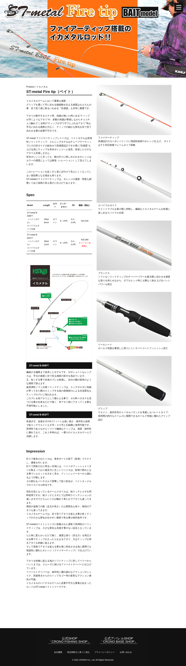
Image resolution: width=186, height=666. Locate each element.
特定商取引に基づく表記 (78, 652)
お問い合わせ (126, 652)
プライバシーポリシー (104, 652)
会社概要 (58, 652)
